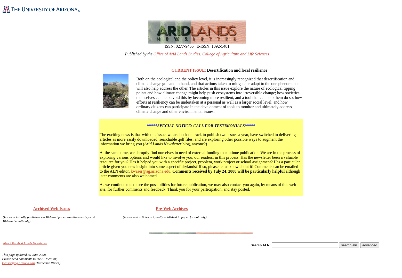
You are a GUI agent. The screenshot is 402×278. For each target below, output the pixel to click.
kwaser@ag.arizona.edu (150, 171)
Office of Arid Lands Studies (177, 54)
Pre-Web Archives (172, 208)
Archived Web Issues (51, 208)
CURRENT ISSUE (188, 70)
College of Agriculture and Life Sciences (235, 54)
